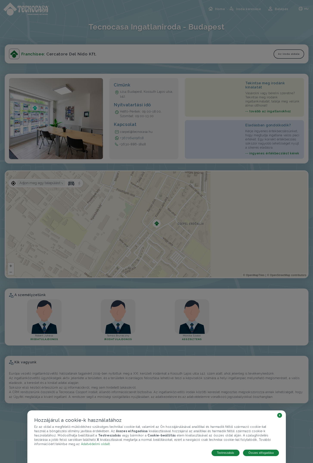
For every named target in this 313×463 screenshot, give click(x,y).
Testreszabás (225, 453)
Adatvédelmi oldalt (95, 444)
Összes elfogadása (261, 453)
